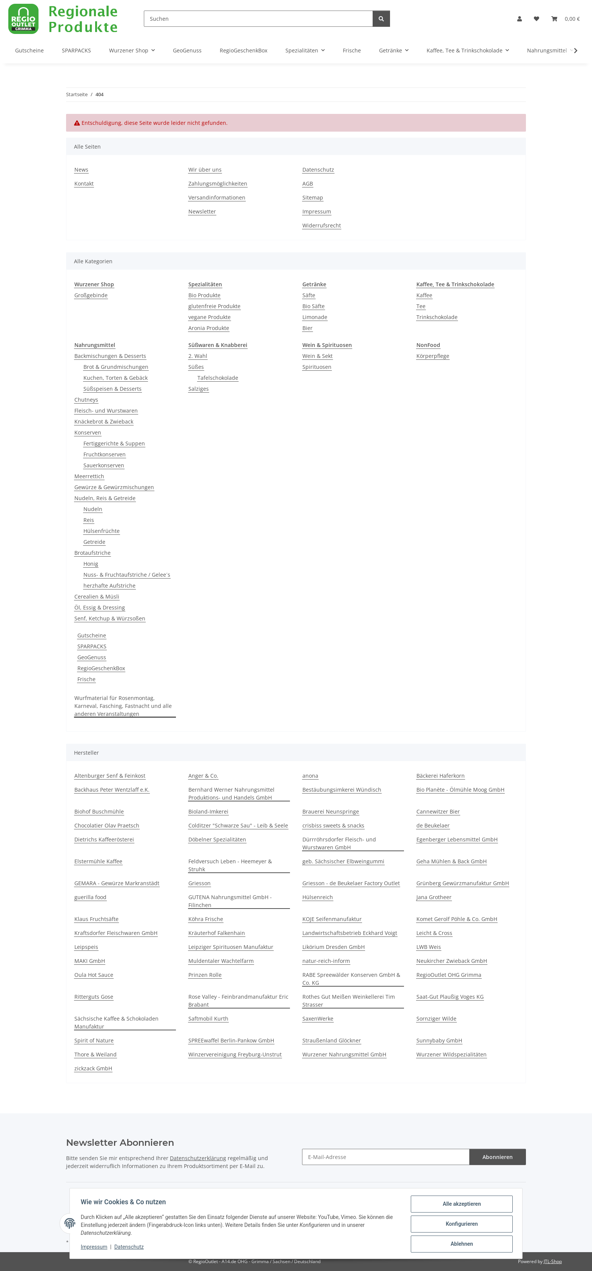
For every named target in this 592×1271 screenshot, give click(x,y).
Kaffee (424, 295)
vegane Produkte (209, 317)
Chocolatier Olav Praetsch (106, 825)
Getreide (94, 541)
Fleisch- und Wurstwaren (106, 410)
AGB (307, 183)
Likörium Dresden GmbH (333, 946)
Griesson (199, 883)
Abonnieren (498, 1156)
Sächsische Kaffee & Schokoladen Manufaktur (116, 1022)
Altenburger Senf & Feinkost (109, 775)
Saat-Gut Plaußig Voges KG (450, 996)
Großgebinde (91, 295)
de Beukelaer (433, 825)
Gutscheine (91, 635)
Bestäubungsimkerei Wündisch (341, 789)
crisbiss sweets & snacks (333, 825)
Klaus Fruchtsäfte (96, 919)
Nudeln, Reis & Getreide (105, 498)
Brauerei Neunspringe (330, 811)
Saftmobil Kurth (208, 1018)
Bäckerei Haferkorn (440, 775)
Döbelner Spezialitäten (217, 839)
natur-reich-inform (326, 960)
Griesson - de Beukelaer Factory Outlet (351, 883)
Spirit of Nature (94, 1040)
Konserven (87, 432)
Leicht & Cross (434, 932)
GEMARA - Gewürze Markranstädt (116, 883)
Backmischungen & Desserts (110, 355)
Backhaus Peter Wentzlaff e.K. (112, 789)
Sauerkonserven (103, 465)
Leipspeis (86, 946)
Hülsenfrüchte (101, 530)
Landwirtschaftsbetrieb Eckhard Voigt (349, 932)
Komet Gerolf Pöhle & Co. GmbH (456, 919)
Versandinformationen (216, 197)
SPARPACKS (91, 646)
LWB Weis (428, 946)
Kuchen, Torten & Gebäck (115, 377)
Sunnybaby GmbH (439, 1040)
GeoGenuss (91, 657)
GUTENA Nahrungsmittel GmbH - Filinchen (230, 901)
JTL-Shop (553, 1261)
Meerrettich (89, 476)
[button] (519, 19)
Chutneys (86, 399)
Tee (421, 306)
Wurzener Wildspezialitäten (451, 1054)
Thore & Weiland (95, 1054)
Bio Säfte (313, 306)
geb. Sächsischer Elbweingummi (343, 861)
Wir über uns (205, 169)
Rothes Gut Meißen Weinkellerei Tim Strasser (348, 1000)
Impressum (95, 1248)
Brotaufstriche (92, 552)
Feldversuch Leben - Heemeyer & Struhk (230, 865)
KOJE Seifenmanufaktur (332, 919)
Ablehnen (460, 1244)
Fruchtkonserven (104, 454)
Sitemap (312, 197)
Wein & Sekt (317, 355)
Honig (90, 563)
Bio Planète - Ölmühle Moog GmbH (460, 789)
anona (310, 775)
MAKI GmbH (89, 960)
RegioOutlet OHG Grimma (448, 974)
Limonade (314, 317)
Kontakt (84, 183)
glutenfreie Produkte (214, 306)
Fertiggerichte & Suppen (114, 443)
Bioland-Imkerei (208, 811)
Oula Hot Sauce (93, 974)
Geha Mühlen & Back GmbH (451, 861)
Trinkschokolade (437, 317)
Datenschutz (130, 1248)
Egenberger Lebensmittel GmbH (457, 839)
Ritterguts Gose (93, 996)
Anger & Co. (203, 775)
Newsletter (202, 211)
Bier (307, 328)
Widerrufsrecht (321, 225)
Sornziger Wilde (436, 1018)
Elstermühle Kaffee (98, 861)
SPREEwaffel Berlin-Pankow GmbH (231, 1040)
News (81, 169)
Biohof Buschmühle (99, 811)
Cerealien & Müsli (96, 596)
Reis (88, 519)
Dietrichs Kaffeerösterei (104, 839)
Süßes (196, 366)
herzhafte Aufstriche (109, 585)
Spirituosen (316, 366)
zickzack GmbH (93, 1068)
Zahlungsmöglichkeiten (217, 183)
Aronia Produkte (208, 328)
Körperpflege (432, 355)
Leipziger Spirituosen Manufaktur (230, 946)
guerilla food (90, 897)
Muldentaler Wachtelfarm (221, 960)
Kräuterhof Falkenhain (216, 932)
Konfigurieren (460, 1225)
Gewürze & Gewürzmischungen (114, 487)
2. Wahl (197, 355)
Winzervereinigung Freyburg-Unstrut (235, 1054)
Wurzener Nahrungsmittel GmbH (344, 1054)
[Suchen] (258, 19)
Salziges (198, 388)
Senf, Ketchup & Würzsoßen (109, 618)
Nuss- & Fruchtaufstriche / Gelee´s (126, 574)
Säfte (308, 295)
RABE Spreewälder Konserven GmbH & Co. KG (351, 978)
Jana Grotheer (434, 897)
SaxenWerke (317, 1018)
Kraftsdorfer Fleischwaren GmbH (115, 932)
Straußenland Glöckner (331, 1040)
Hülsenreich (317, 897)
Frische (86, 679)
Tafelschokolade (217, 377)
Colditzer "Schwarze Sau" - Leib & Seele (238, 825)
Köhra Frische (205, 919)
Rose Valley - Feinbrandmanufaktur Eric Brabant (238, 1000)
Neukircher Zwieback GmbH (451, 960)
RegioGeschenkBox (101, 668)
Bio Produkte (204, 295)
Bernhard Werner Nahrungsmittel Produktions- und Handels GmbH (231, 793)
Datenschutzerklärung (198, 1158)
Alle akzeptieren (460, 1205)
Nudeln (92, 509)
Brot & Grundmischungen (115, 366)
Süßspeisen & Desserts (112, 388)
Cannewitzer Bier (438, 811)
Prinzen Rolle (205, 974)
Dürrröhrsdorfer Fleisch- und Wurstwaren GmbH (339, 843)
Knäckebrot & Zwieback (103, 421)
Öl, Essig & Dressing (99, 607)
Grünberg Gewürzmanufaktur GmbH (462, 883)
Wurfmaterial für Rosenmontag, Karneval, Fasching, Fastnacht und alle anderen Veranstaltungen (123, 705)
